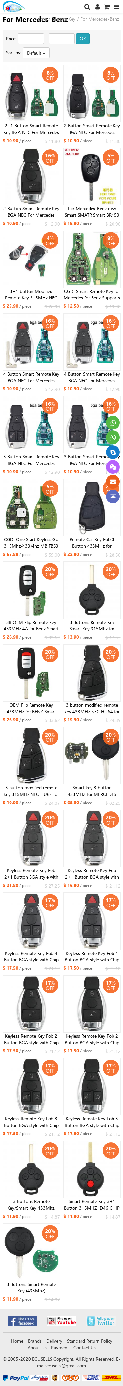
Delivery (54, 1341)
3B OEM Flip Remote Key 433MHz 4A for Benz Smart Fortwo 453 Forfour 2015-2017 (31, 625)
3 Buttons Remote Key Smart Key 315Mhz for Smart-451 (91, 625)
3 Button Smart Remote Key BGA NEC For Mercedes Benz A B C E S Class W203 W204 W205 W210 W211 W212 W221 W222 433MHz (31, 460)
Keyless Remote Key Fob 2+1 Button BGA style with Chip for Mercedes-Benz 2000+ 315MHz (92, 873)
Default (36, 53)
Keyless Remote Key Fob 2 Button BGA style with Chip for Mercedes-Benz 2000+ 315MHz (92, 1039)
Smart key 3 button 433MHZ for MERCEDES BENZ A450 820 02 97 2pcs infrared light (92, 791)
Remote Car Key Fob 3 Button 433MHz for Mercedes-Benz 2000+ (92, 542)
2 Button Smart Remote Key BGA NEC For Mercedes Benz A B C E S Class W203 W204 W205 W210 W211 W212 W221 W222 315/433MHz (31, 211)
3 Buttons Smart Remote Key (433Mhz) (31, 1287)
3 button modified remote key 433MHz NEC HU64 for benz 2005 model (92, 708)
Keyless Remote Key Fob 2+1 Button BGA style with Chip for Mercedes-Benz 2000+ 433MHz (31, 873)
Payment (60, 1347)
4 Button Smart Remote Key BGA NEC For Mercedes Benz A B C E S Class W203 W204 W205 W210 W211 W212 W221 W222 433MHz (31, 377)
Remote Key (63, 19)
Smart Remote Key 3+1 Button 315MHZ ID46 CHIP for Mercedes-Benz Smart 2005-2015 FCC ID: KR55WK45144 (92, 1204)
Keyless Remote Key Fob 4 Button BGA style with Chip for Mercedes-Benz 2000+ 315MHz (92, 956)
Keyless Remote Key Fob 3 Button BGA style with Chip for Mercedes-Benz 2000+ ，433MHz (31, 1122)
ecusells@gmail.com (66, 1365)
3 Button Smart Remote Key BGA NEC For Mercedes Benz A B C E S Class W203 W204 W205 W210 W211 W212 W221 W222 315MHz (92, 460)
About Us (37, 1347)
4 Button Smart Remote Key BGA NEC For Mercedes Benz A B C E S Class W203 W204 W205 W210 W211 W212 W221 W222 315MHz (92, 377)
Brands (35, 1341)
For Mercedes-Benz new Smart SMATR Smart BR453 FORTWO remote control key (92, 211)
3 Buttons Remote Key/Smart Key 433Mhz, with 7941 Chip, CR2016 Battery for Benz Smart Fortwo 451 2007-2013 (31, 1204)
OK (83, 38)
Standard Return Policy (89, 1341)
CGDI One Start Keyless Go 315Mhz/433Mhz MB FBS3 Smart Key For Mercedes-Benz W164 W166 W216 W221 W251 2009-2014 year (31, 542)
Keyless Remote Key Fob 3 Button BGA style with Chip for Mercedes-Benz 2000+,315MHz (92, 1122)
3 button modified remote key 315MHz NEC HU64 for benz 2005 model (31, 791)
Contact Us (84, 1347)
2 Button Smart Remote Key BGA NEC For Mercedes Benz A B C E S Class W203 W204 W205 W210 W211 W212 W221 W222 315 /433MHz (92, 129)
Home (40, 19)
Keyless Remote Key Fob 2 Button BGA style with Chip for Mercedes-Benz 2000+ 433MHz (31, 1039)
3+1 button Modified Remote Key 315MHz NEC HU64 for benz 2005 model (31, 294)
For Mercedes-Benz (99, 19)
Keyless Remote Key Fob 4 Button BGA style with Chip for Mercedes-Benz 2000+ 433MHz (31, 956)
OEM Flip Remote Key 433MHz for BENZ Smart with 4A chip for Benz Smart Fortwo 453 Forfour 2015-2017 (31, 708)
